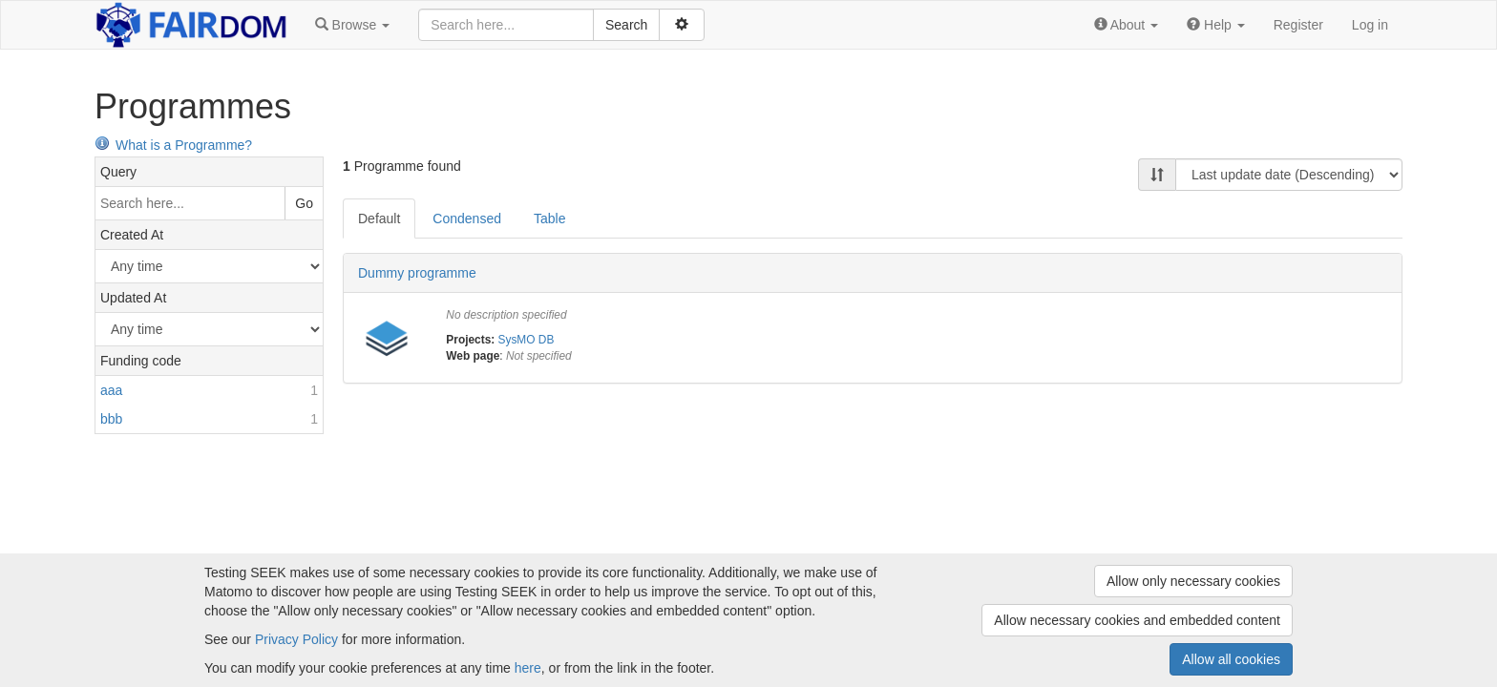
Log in (1370, 24)
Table (549, 218)
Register (1298, 24)
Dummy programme (417, 273)
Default (379, 218)
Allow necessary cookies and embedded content (1137, 620)
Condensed (466, 218)
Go (304, 203)
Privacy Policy (296, 639)
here (528, 668)
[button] (352, 25)
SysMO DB (526, 339)
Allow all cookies (1231, 659)
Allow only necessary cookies (1193, 581)
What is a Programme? (173, 145)
